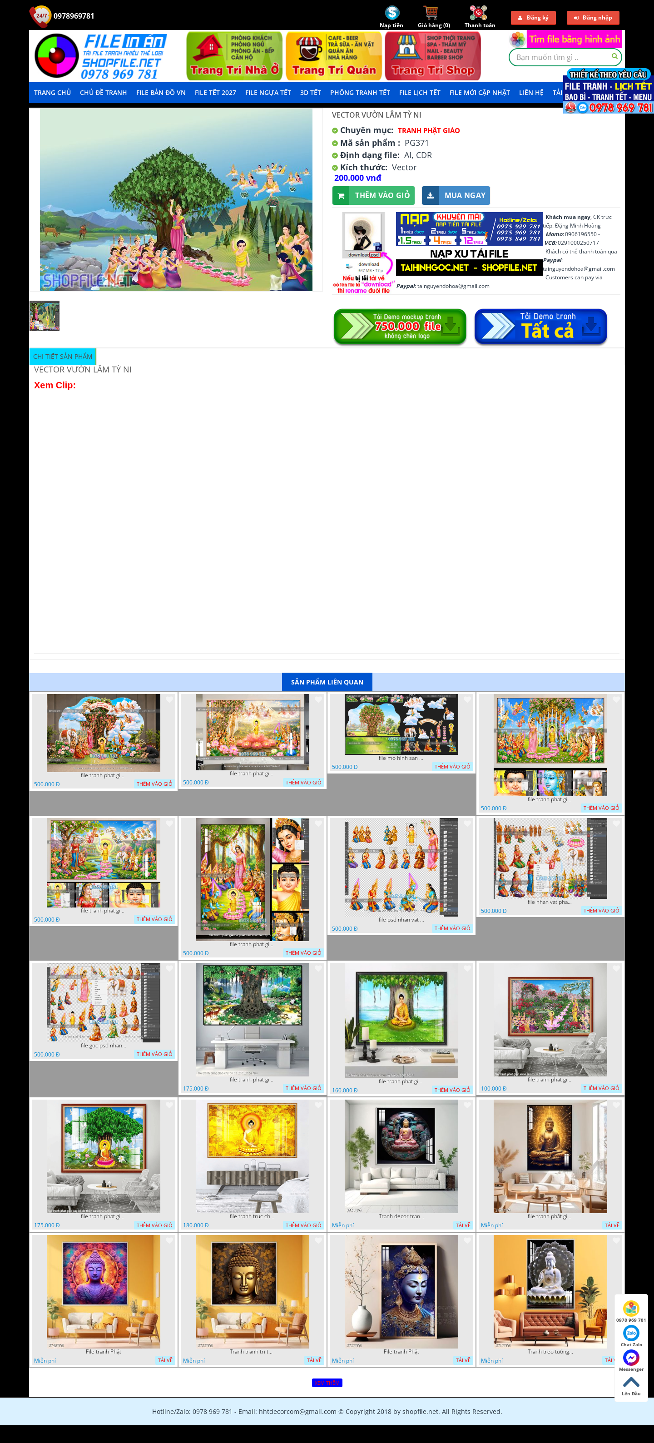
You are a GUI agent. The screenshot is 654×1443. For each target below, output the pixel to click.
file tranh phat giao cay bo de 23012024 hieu (252, 1079)
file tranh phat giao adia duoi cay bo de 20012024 (401, 1081)
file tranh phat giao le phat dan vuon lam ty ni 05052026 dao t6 (252, 773)
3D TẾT (310, 92)
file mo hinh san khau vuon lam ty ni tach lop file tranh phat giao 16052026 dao (401, 758)
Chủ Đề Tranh (103, 92)
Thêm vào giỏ (371, 195)
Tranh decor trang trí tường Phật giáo (401, 1216)
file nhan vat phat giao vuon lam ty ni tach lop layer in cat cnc (550, 902)
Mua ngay (454, 195)
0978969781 (61, 16)
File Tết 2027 (215, 92)
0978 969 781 (631, 1311)
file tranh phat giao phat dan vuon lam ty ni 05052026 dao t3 (550, 799)
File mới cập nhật (480, 92)
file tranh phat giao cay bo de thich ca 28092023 (103, 1216)
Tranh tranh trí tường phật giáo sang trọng (252, 1352)
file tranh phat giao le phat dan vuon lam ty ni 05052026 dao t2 (252, 944)
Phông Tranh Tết (360, 92)
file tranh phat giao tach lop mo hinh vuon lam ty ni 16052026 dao (103, 775)
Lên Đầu (631, 1385)
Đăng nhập (593, 17)
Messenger (631, 1360)
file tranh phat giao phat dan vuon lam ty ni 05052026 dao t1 (103, 910)
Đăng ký (533, 17)
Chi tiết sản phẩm (63, 356)
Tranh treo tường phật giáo (550, 1352)
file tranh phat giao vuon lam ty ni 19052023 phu (550, 1079)
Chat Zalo (631, 1336)
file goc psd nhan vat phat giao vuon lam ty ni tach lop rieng (103, 1045)
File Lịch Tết (420, 92)
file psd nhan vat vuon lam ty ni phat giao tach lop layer (401, 920)
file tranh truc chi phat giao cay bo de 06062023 (252, 1216)
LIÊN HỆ (531, 92)
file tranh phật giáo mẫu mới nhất (550, 1216)
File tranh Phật (103, 1352)
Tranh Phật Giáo (429, 130)
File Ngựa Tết (268, 92)
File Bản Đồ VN (161, 92)
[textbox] (565, 57)
